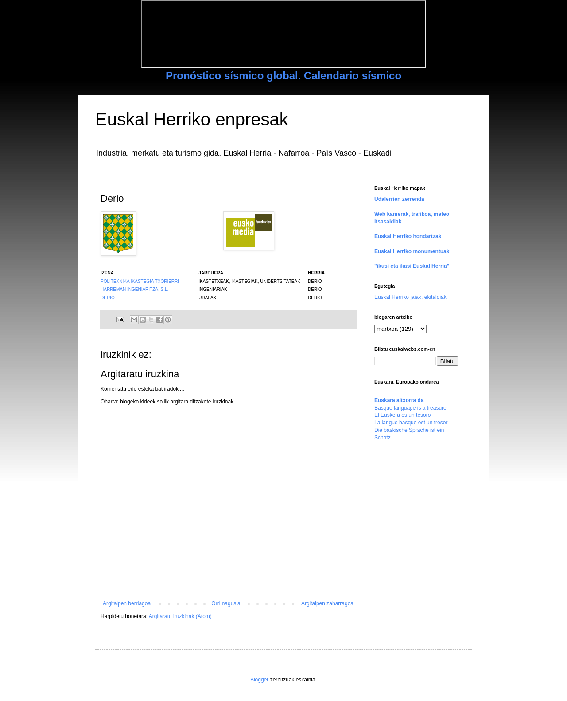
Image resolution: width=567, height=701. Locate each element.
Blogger (259, 680)
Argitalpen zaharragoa (327, 603)
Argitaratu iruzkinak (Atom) (180, 616)
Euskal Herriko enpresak (191, 119)
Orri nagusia (225, 603)
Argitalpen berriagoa (127, 603)
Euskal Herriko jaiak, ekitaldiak (410, 297)
